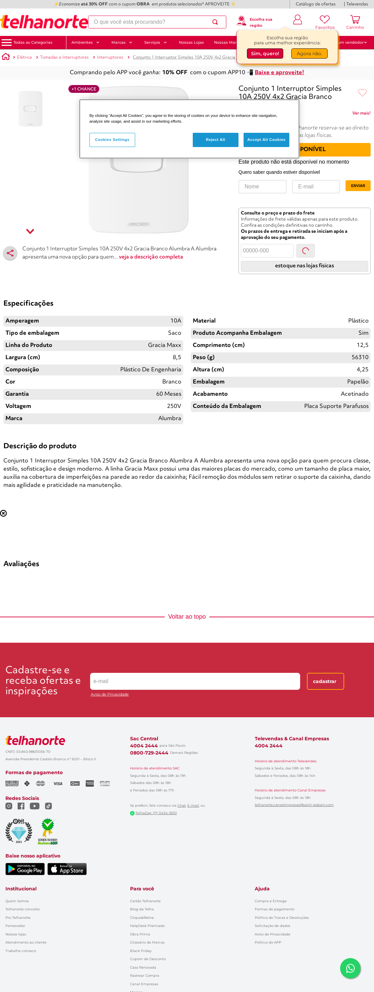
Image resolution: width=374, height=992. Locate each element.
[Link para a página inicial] (6, 57)
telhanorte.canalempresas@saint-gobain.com (294, 771)
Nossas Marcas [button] (232, 42)
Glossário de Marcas (147, 890)
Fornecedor (15, 874)
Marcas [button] (121, 42)
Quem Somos (17, 849)
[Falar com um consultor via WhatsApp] (350, 968)
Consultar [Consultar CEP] (305, 242)
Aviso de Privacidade (110, 660)
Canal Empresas (144, 932)
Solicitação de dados (272, 874)
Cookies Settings (112, 140)
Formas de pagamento (274, 857)
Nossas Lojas (191, 42)
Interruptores (110, 57)
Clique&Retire (142, 865)
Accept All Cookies (266, 140)
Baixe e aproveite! (279, 73)
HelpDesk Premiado (147, 874)
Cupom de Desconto (148, 907)
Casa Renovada (143, 915)
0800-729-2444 (149, 719)
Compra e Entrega (271, 849)
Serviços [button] (155, 42)
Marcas (136, 940)
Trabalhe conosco (20, 898)
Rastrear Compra (144, 924)
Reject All (215, 140)
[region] (189, 129)
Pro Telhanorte (17, 865)
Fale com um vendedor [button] (343, 42)
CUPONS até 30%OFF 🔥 (285, 42)
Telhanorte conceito (22, 857)
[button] (33, 42)
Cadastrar (324, 647)
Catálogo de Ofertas (147, 948)
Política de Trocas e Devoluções (282, 865)
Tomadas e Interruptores (64, 57)
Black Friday (140, 898)
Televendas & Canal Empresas (292, 704)
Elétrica (24, 57)
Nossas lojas (15, 882)
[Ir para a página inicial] (44, 22)
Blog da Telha (142, 857)
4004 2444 (144, 712)
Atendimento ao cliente (25, 890)
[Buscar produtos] (216, 22)
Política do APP (268, 890)
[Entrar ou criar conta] (297, 22)
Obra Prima (140, 882)
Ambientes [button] (85, 42)
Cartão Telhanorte (145, 849)
